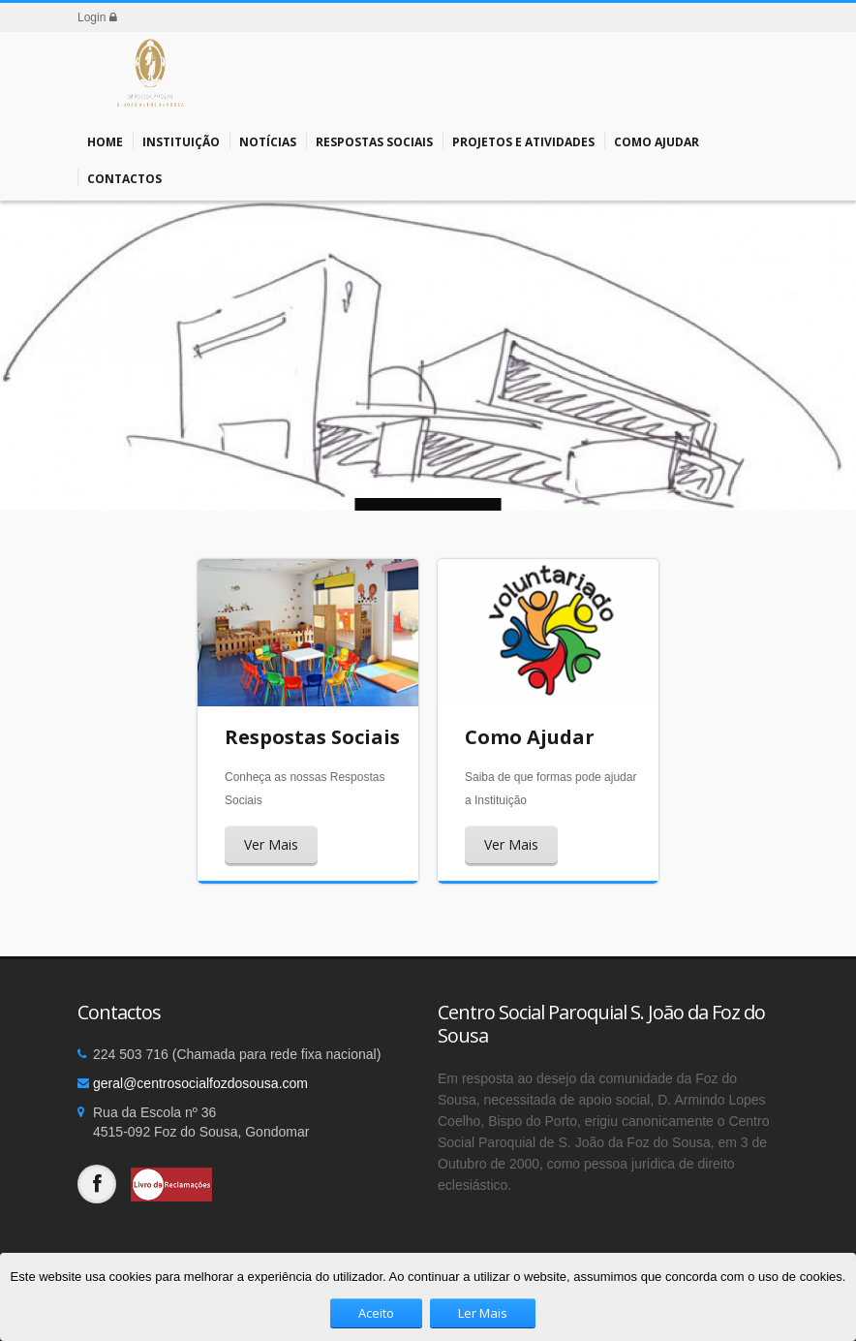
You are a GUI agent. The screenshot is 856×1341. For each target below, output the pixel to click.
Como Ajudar (656, 140)
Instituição (181, 140)
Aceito (376, 1313)
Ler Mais (482, 1313)
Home (105, 140)
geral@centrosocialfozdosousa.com (200, 1083)
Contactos (124, 177)
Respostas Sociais (374, 140)
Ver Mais (271, 844)
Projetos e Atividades (523, 140)
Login (97, 17)
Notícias (267, 140)
